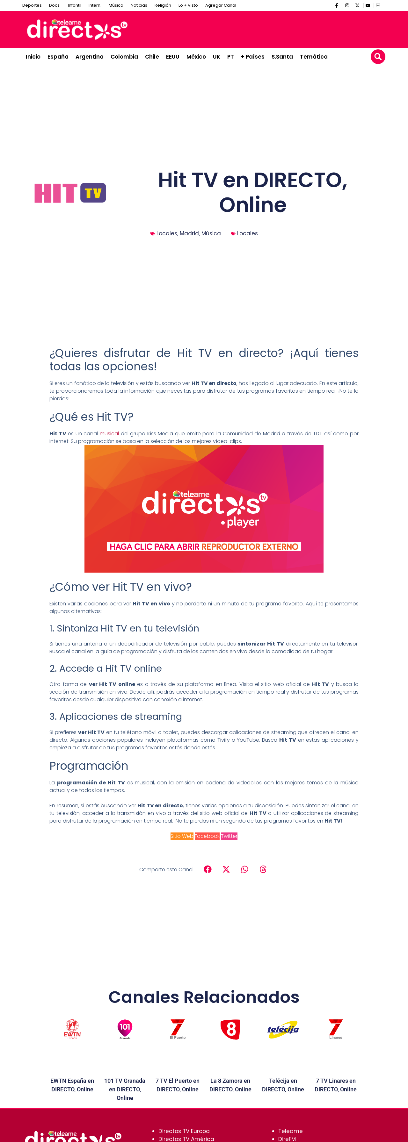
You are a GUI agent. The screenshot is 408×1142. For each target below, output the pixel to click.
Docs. (55, 5)
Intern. (95, 5)
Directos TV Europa (184, 1131)
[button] (378, 56)
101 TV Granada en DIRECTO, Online (124, 1089)
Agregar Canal (220, 5)
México (196, 57)
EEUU (172, 57)
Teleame (290, 1131)
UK (216, 57)
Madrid (189, 233)
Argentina (90, 57)
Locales (167, 233)
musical (109, 433)
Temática (314, 57)
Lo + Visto (188, 5)
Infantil (74, 5)
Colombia (124, 57)
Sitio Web (182, 836)
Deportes (32, 5)
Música (116, 5)
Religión (163, 5)
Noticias (139, 5)
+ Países (253, 57)
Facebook (207, 836)
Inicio (33, 57)
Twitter (229, 836)
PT (230, 57)
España (58, 57)
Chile (152, 57)
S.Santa (282, 57)
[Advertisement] (266, 28)
